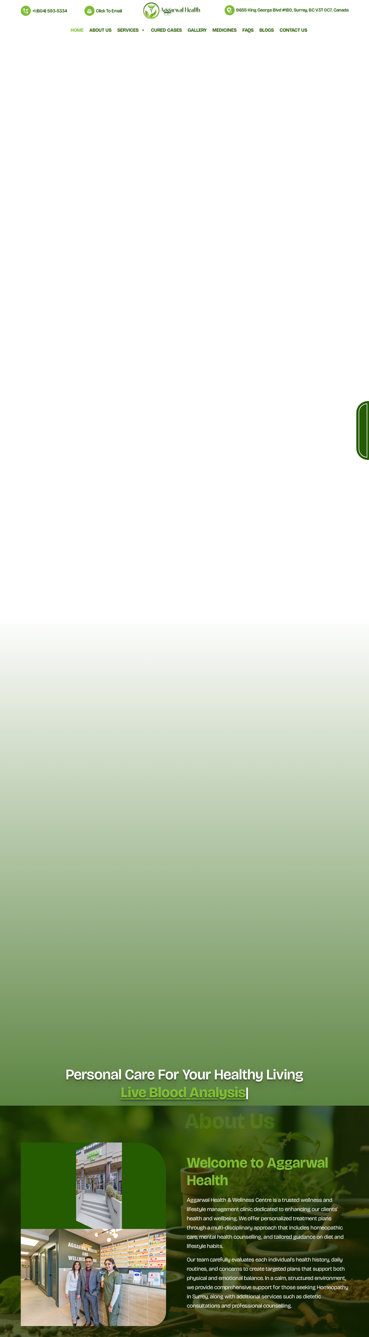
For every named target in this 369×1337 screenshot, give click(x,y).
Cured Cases (166, 30)
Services (131, 30)
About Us (100, 30)
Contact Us (293, 30)
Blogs (266, 30)
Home (77, 30)
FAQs (248, 30)
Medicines (224, 30)
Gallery (197, 30)
